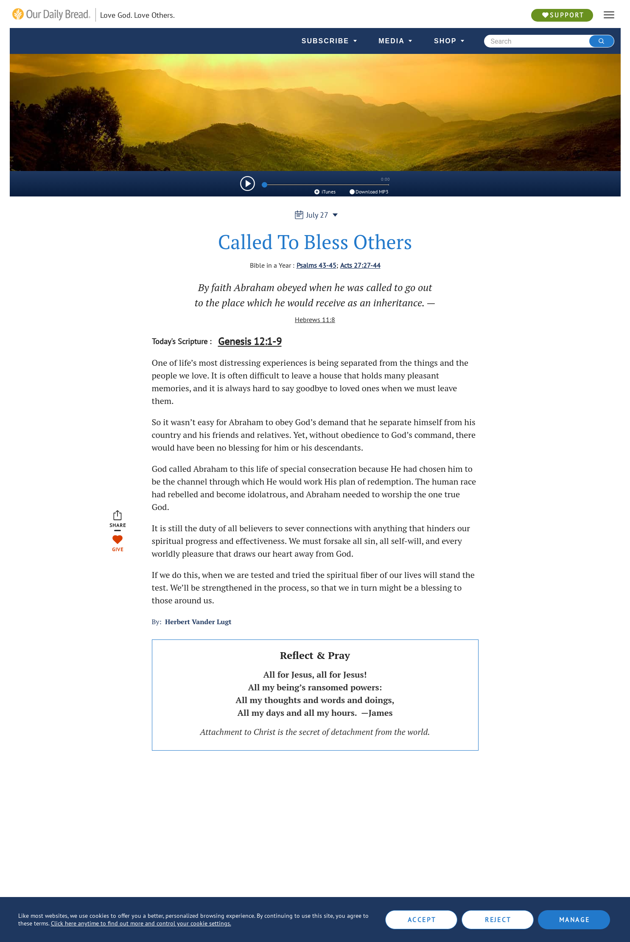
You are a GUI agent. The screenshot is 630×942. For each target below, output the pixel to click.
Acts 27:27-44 (360, 265)
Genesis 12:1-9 (250, 341)
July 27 (315, 215)
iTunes (324, 191)
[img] (247, 183)
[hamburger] (609, 15)
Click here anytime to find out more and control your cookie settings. (141, 923)
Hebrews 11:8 (315, 319)
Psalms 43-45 (316, 265)
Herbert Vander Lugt (198, 621)
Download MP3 (368, 191)
